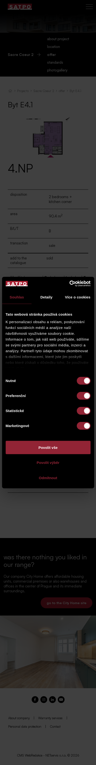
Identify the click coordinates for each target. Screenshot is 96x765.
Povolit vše (48, 447)
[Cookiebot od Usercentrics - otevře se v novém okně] (69, 284)
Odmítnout (48, 478)
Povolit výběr (48, 463)
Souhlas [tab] (17, 297)
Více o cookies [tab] (77, 297)
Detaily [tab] (46, 297)
